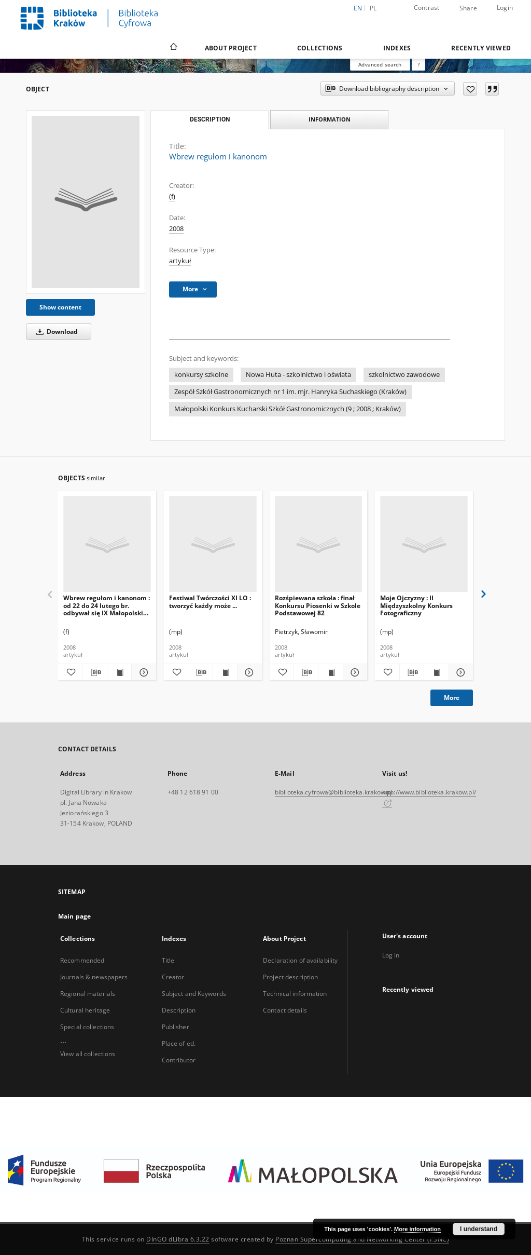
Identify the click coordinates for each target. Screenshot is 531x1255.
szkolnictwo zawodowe (404, 374)
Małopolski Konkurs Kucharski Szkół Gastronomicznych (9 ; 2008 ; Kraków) (287, 408)
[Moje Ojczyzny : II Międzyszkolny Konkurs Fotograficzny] (424, 544)
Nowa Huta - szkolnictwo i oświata (298, 374)
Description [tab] (210, 119)
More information (417, 1229)
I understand (478, 1229)
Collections (320, 48)
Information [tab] (330, 119)
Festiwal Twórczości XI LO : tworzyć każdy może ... (210, 601)
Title (168, 960)
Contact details (285, 1010)
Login (505, 7)
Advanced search (379, 64)
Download (55, 332)
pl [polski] (373, 8)
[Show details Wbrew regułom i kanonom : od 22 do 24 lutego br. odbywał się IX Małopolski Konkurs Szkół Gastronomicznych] (142, 672)
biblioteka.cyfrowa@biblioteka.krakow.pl (334, 792)
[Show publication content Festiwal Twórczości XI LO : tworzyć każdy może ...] (225, 672)
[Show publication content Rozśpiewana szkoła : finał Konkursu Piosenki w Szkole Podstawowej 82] (330, 672)
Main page (74, 916)
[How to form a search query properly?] (418, 64)
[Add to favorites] (470, 89)
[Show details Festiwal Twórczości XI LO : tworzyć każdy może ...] (248, 672)
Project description (290, 977)
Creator (173, 977)
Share (468, 8)
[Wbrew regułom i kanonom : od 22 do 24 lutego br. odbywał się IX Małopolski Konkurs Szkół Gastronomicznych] (107, 544)
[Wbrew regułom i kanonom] (85, 202)
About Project (231, 48)
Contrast (427, 7)
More (451, 697)
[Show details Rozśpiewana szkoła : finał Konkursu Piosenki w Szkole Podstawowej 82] (354, 672)
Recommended (82, 960)
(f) (172, 196)
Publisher (175, 1026)
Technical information (295, 993)
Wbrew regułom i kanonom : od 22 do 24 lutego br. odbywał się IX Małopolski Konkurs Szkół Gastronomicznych (106, 605)
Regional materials (87, 993)
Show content (60, 307)
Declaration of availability (300, 960)
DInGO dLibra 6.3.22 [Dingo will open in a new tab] (177, 1239)
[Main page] (173, 47)
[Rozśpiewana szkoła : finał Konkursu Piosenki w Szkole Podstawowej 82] (318, 544)
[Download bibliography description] (94, 672)
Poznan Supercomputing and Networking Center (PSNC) (362, 1239)
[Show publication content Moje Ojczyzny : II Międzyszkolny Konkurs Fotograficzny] (436, 672)
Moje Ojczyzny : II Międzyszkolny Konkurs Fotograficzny (416, 605)
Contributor (178, 1060)
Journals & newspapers (94, 977)
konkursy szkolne (201, 374)
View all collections (87, 1053)
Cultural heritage (85, 1010)
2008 (176, 228)
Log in (391, 955)
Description (178, 1010)
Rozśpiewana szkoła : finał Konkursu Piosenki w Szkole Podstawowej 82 (317, 605)
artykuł (180, 261)
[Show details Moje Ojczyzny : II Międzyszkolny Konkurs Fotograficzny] (459, 672)
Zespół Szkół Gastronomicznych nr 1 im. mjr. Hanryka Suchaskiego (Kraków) (290, 391)
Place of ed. (178, 1043)
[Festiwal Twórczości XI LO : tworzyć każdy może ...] (213, 544)
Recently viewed (481, 48)
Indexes (397, 48)
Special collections (87, 1026)
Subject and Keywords (194, 993)
